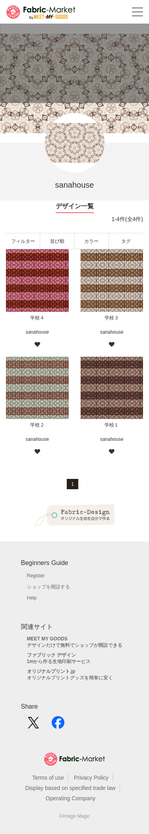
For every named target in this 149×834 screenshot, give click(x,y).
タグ (126, 241)
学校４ (37, 318)
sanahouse (37, 332)
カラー (91, 241)
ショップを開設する (48, 587)
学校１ (111, 425)
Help (32, 598)
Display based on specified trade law (70, 788)
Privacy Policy (91, 777)
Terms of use (48, 777)
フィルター (23, 241)
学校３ (111, 318)
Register (36, 575)
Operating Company (70, 798)
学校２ (37, 425)
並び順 (57, 241)
